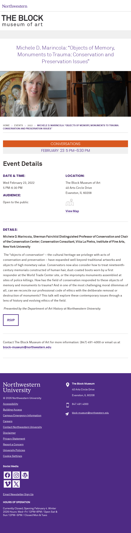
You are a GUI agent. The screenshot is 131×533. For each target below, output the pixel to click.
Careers (7, 421)
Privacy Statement (14, 438)
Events (18, 126)
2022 (30, 126)
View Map (72, 211)
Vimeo (7, 484)
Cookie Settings (12, 456)
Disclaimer (9, 433)
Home (6, 126)
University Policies (14, 450)
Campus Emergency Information (22, 415)
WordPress (25, 475)
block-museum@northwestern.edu (27, 347)
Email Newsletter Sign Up (18, 494)
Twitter (16, 484)
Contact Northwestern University (22, 427)
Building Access (12, 409)
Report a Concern (13, 444)
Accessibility (10, 404)
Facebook (7, 475)
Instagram (16, 475)
